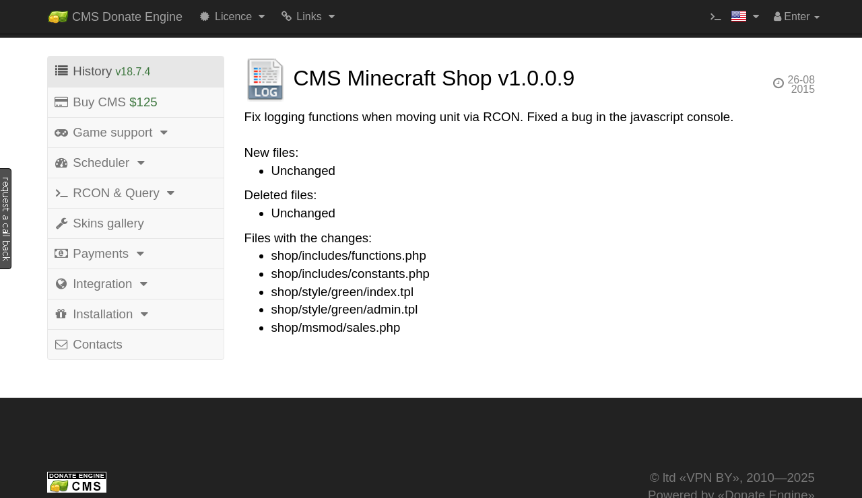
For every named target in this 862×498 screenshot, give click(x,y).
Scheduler (101, 162)
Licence (233, 16)
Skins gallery (98, 223)
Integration (102, 284)
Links (308, 16)
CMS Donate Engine (115, 14)
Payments (100, 253)
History (101, 71)
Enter (797, 16)
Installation (103, 314)
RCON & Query (116, 193)
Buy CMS (105, 102)
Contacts (88, 344)
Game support (112, 132)
